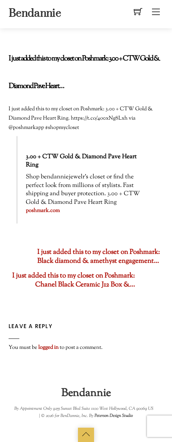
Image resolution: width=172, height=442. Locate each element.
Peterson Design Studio (113, 416)
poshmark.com (43, 211)
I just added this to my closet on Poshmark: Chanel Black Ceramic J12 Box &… (87, 280)
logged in (48, 347)
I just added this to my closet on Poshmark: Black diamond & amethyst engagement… (84, 257)
